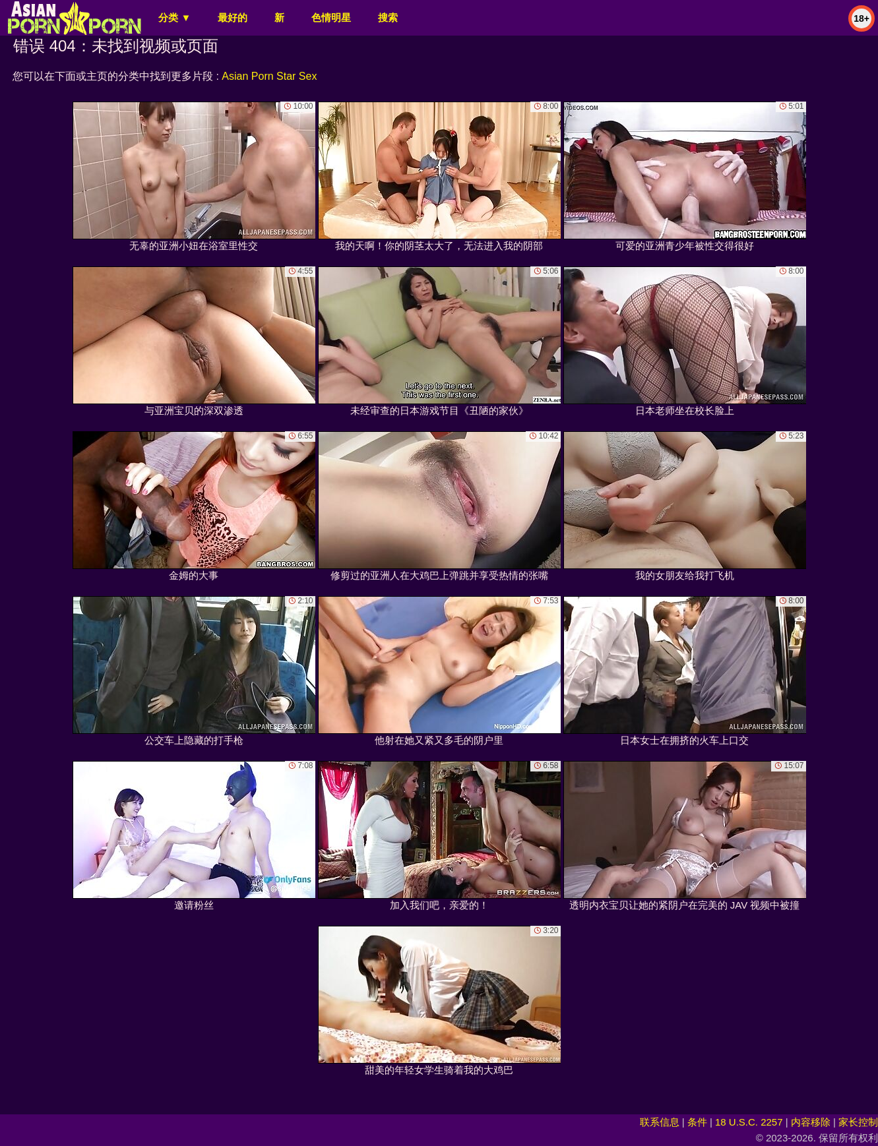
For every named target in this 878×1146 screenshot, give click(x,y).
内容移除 (811, 1122)
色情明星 (331, 17)
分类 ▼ (174, 17)
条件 (697, 1122)
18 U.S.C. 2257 (749, 1122)
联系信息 (659, 1122)
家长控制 (858, 1122)
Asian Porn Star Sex (269, 76)
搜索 (388, 17)
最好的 (232, 17)
